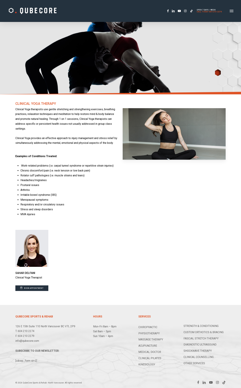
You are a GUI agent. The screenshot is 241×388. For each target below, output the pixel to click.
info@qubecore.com (27, 340)
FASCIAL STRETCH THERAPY (201, 338)
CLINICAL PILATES (149, 358)
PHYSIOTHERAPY (149, 333)
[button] (231, 11)
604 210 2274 (215, 12)
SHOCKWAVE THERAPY (198, 350)
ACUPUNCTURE (147, 345)
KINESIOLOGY (146, 364)
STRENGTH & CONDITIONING (201, 326)
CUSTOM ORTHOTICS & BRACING (204, 332)
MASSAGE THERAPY (150, 339)
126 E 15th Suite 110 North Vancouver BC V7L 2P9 (45, 326)
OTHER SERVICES (194, 363)
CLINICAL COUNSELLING (199, 357)
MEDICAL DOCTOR (149, 352)
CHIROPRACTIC (147, 327)
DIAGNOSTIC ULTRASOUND (200, 344)
